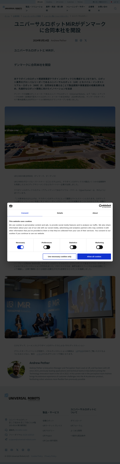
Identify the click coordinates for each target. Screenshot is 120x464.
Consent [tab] (24, 213)
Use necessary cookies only (59, 257)
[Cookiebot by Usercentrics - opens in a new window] (100, 206)
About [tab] (95, 213)
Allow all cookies (94, 257)
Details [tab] (60, 213)
